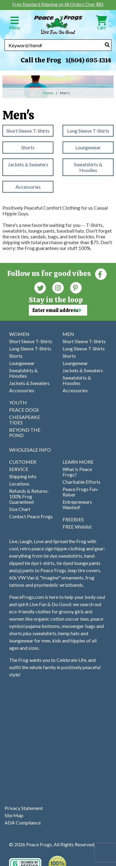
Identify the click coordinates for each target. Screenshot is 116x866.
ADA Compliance (23, 822)
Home (48, 93)
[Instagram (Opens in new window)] (58, 287)
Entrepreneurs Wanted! (77, 504)
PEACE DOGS (24, 410)
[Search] (107, 44)
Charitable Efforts (82, 482)
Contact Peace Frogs (31, 516)
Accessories (28, 187)
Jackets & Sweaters (28, 164)
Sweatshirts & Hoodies (88, 167)
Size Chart (19, 509)
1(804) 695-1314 (88, 60)
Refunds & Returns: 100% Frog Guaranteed (29, 496)
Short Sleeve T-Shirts (27, 131)
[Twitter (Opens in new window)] (40, 287)
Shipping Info (22, 476)
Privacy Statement (24, 808)
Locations (19, 483)
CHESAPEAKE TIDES (24, 419)
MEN (68, 334)
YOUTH (18, 402)
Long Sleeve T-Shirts (88, 131)
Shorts (28, 147)
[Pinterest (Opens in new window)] (76, 287)
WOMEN (19, 334)
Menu (14, 25)
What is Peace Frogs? (77, 471)
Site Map (14, 815)
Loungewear (88, 147)
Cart (101, 25)
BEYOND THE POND (24, 432)
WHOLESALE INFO (30, 450)
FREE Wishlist (77, 526)
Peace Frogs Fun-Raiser (81, 491)
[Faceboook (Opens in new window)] (101, 273)
